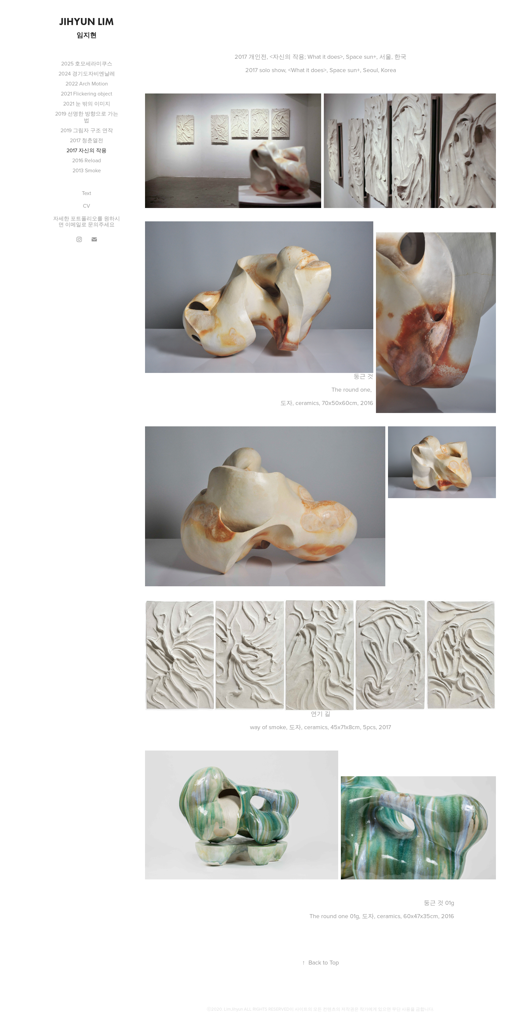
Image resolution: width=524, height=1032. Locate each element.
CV (86, 205)
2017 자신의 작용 (87, 150)
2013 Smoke (87, 170)
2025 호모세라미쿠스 (86, 63)
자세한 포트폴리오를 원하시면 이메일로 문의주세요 (86, 221)
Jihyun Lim (86, 21)
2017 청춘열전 (86, 140)
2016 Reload (86, 160)
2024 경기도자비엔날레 (86, 73)
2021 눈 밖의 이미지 (86, 103)
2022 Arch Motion (87, 83)
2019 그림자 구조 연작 (86, 130)
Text (86, 193)
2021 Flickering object (86, 93)
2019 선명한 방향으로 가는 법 (86, 117)
